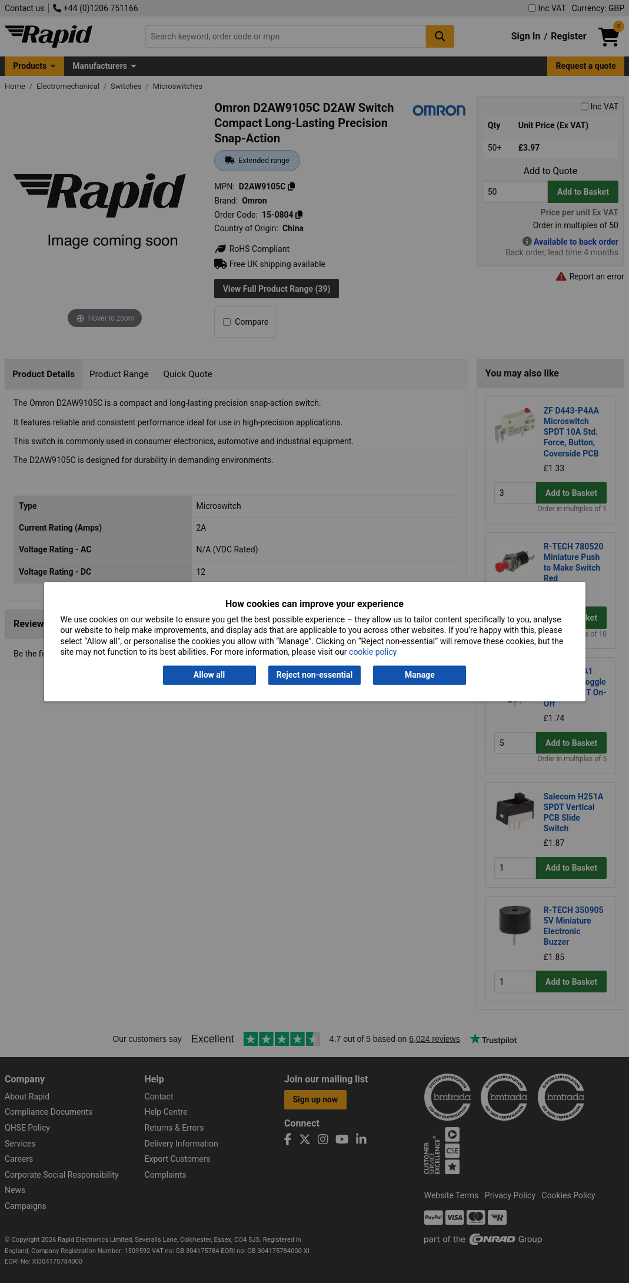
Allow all (209, 675)
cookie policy (373, 652)
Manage (420, 675)
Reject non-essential (314, 675)
